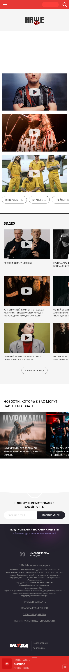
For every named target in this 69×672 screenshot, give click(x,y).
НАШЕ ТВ (50, 4)
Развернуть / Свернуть (34, 657)
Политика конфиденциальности (34, 621)
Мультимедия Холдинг (34, 554)
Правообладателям (34, 614)
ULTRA (33, 4)
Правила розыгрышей (34, 608)
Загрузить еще (34, 370)
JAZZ (15, 4)
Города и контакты (34, 602)
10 (64, 667)
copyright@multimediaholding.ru (34, 596)
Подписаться (51, 515)
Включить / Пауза (7, 663)
